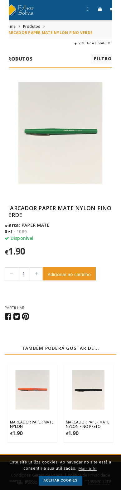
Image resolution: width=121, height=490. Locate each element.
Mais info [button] (88, 469)
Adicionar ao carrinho (69, 274)
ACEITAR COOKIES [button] (61, 480)
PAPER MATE (36, 225)
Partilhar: (15, 307)
